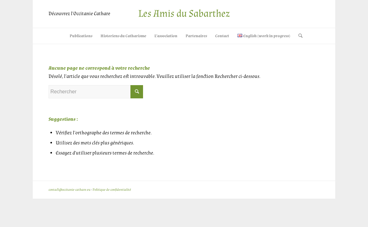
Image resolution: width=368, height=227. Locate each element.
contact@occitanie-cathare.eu (69, 190)
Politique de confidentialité (112, 190)
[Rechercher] (298, 36)
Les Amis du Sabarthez (184, 13)
